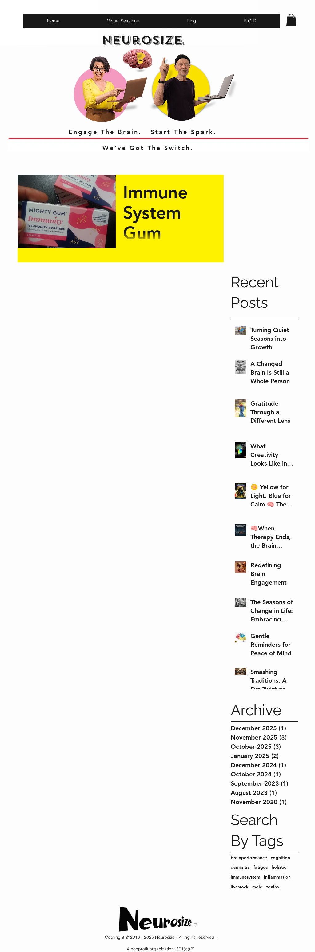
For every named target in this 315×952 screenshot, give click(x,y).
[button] (291, 20)
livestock (240, 887)
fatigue (260, 867)
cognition (280, 857)
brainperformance (249, 857)
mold (257, 887)
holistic (279, 867)
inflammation (277, 877)
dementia (240, 867)
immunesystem (245, 877)
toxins (272, 887)
